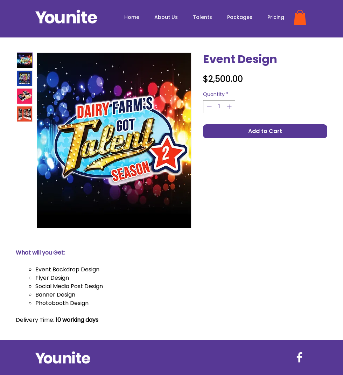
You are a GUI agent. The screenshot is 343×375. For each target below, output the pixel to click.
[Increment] (229, 106)
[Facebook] (299, 357)
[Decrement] (208, 106)
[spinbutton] (219, 106)
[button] (300, 17)
